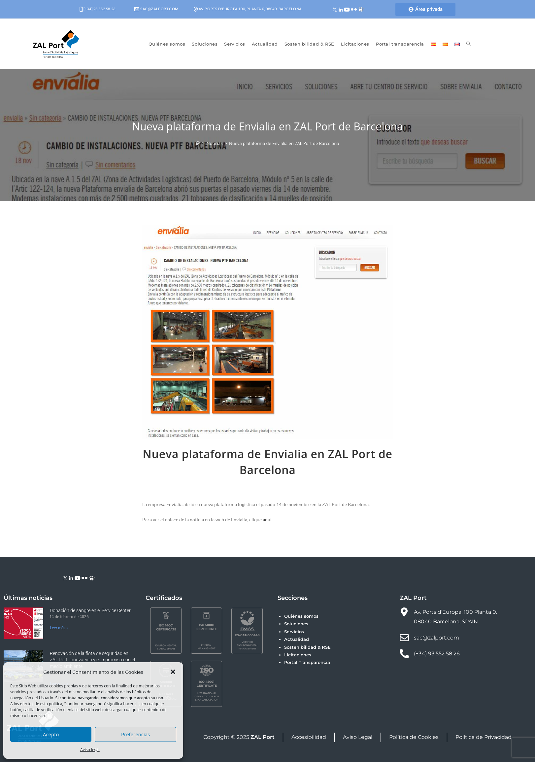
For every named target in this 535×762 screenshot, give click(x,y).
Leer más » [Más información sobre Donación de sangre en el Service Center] (59, 628)
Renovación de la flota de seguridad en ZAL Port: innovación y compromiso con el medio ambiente (92, 660)
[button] (173, 672)
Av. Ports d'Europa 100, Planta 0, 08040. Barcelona (248, 9)
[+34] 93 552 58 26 (98, 9)
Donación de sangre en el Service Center (90, 610)
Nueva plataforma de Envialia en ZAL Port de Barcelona (284, 143)
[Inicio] (198, 143)
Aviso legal (90, 749)
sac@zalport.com (156, 9)
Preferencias (135, 734)
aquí (267, 519)
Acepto (51, 734)
